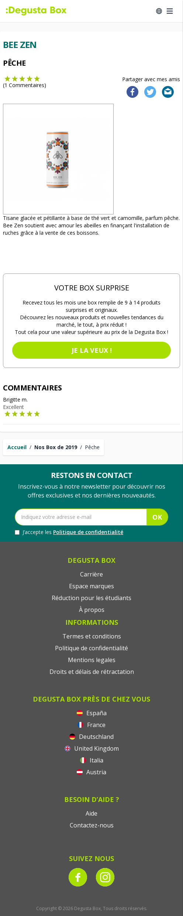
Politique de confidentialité (88, 532)
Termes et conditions (91, 636)
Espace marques (91, 586)
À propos (91, 610)
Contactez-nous (92, 825)
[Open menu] (169, 11)
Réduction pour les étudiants (91, 598)
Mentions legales (91, 660)
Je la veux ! (92, 350)
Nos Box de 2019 (55, 447)
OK (157, 517)
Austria (91, 772)
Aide (91, 813)
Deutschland (91, 737)
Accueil (17, 447)
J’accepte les (69, 532)
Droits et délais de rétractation (91, 672)
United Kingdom (92, 748)
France (91, 725)
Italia (91, 760)
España (92, 713)
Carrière (91, 574)
